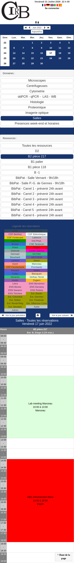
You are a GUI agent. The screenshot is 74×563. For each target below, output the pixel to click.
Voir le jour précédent (13, 315)
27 (14, 63)
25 (5, 58)
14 (23, 53)
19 (69, 53)
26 (69, 58)
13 (14, 53)
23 (5, 48)
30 (41, 63)
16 (41, 53)
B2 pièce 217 (40, 329)
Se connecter (52, 8)
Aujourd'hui (37, 31)
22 (5, 42)
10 (51, 48)
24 (5, 53)
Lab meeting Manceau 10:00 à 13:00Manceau (40, 407)
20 (14, 58)
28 (23, 63)
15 (32, 53)
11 (60, 48)
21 (23, 58)
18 (60, 53)
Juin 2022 (36, 27)
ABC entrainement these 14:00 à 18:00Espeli (40, 500)
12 (69, 48)
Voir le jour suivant (62, 315)
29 (32, 63)
